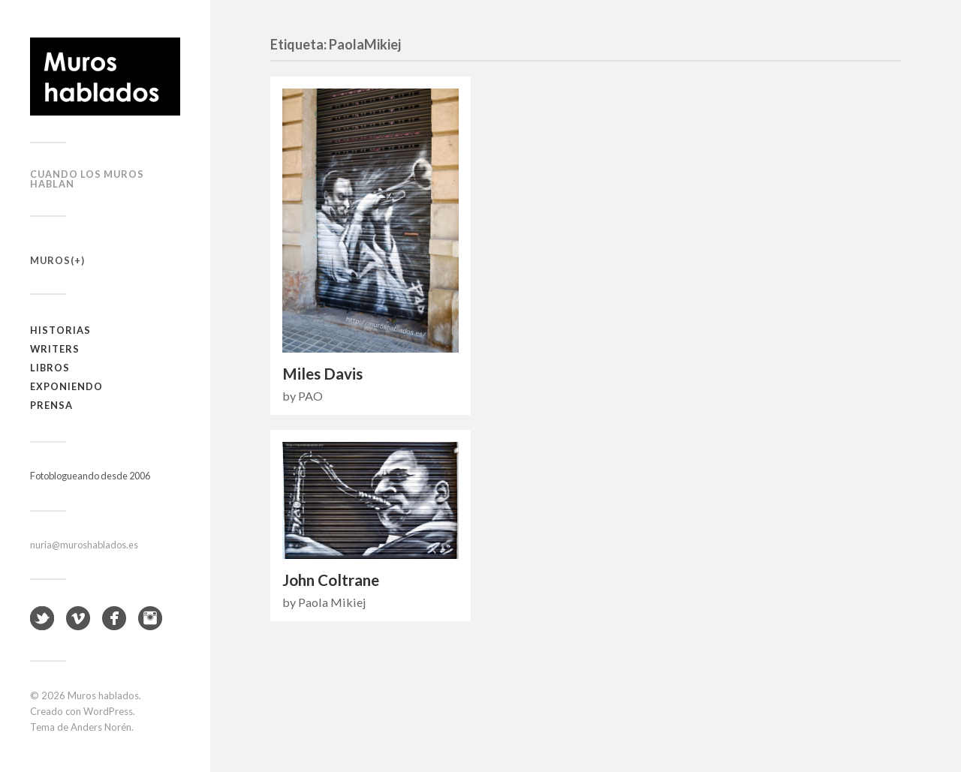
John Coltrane (330, 580)
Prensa (51, 405)
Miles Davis (322, 374)
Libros (50, 368)
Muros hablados (103, 695)
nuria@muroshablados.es (84, 545)
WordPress (108, 711)
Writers (55, 349)
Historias (60, 330)
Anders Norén (101, 727)
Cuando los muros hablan (87, 179)
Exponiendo (66, 386)
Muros (50, 260)
